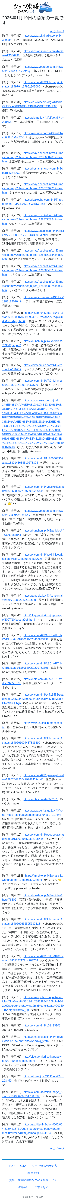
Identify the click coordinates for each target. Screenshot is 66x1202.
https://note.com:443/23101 (41, 799)
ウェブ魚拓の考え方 (44, 1165)
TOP (12, 1165)
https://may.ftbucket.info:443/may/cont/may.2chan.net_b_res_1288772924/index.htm (32, 219)
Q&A (23, 1165)
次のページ (57, 31)
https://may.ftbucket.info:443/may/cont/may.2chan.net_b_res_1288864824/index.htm (32, 270)
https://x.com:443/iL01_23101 (42, 1025)
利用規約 (33, 1172)
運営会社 (23, 1187)
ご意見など (41, 1187)
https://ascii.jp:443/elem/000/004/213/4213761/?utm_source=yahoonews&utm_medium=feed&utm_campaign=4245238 (32, 1128)
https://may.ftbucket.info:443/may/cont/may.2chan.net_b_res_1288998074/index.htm (32, 286)
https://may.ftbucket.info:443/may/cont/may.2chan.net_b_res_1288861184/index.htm (32, 255)
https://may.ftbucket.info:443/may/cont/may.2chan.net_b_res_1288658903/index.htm (32, 157)
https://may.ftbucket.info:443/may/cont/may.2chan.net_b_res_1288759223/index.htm (32, 188)
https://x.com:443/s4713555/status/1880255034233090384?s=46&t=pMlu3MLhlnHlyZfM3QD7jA (33, 699)
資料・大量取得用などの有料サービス (33, 1179)
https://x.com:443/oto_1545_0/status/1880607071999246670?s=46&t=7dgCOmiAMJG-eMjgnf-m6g (33, 317)
